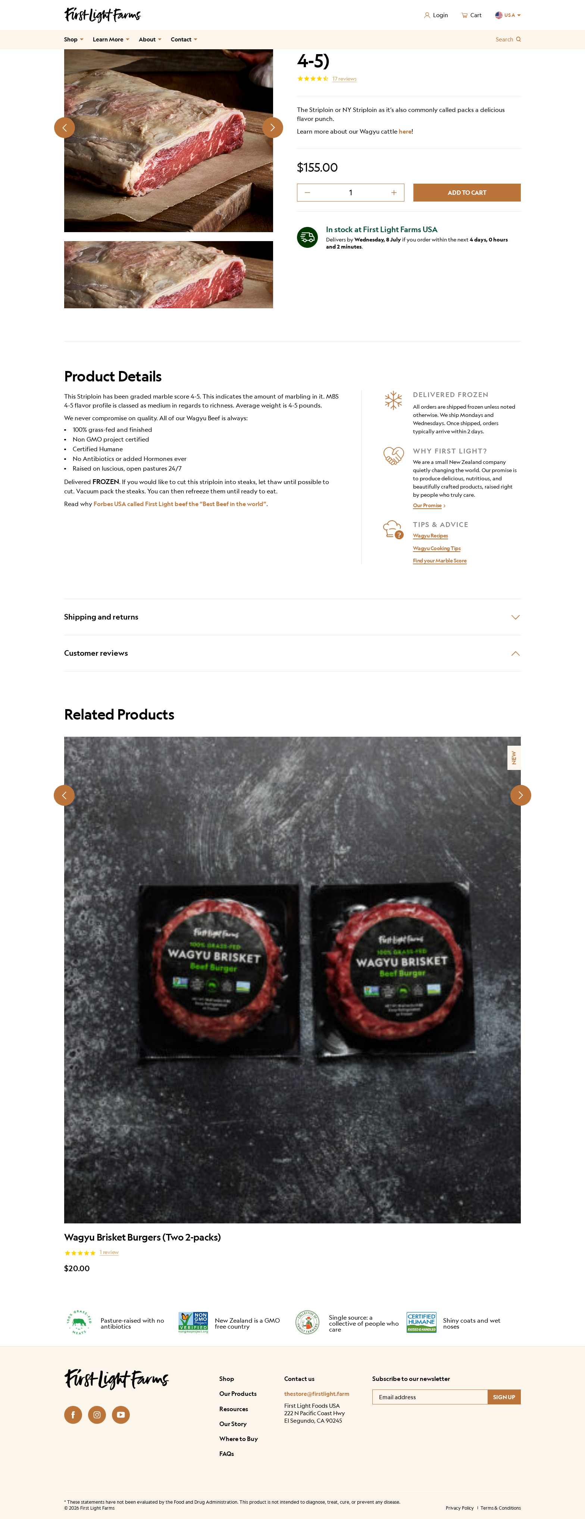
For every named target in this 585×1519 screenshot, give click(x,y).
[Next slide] (272, 127)
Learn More (108, 39)
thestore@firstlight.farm (317, 1393)
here (405, 131)
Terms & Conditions (501, 1507)
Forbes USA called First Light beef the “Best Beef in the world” (180, 504)
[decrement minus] (307, 193)
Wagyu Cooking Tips (436, 548)
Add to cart (467, 192)
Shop (71, 39)
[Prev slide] (64, 127)
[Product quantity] (350, 193)
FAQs (226, 1453)
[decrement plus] (394, 193)
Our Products (238, 1393)
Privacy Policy (460, 1507)
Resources (233, 1408)
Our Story (233, 1423)
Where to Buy (238, 1438)
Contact (181, 39)
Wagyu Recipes (430, 535)
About (147, 39)
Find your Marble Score (440, 560)
